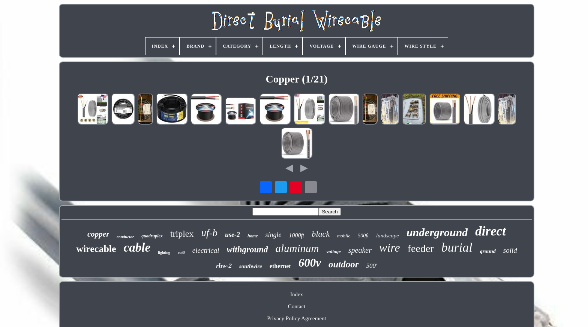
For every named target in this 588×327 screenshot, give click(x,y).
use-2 (232, 234)
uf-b (209, 232)
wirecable (96, 248)
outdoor (343, 264)
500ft (363, 235)
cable (137, 247)
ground (488, 251)
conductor (125, 236)
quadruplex (152, 235)
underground (437, 232)
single (273, 234)
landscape (387, 235)
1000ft (296, 235)
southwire (250, 266)
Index (296, 294)
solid (510, 250)
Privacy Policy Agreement (296, 318)
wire (389, 247)
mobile (343, 235)
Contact (297, 306)
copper (98, 234)
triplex (182, 233)
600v (309, 262)
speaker (360, 250)
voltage (334, 251)
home (253, 235)
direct (490, 231)
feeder (421, 248)
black (321, 233)
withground (247, 249)
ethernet (280, 266)
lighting (164, 252)
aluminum (297, 248)
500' (371, 265)
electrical (205, 250)
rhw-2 (224, 265)
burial (456, 247)
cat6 (181, 252)
